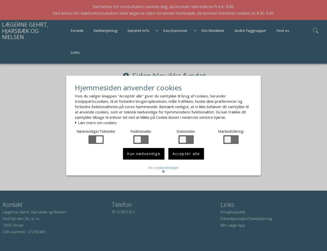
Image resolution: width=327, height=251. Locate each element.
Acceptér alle (186, 156)
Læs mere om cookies (97, 122)
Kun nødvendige (143, 156)
